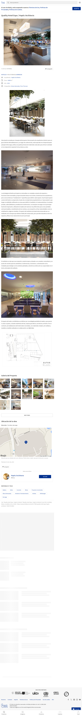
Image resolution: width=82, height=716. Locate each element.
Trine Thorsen (24, 86)
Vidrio (11, 490)
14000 (9, 80)
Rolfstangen (43, 493)
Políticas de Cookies (15, 10)
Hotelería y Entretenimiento (21, 493)
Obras (26, 490)
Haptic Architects (15, 77)
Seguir (45, 476)
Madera (4, 490)
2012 (8, 83)
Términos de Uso (34, 7)
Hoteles (4, 74)
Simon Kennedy (15, 86)
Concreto (19, 490)
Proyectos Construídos (37, 490)
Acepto (76, 8)
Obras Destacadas (7, 493)
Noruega (19, 74)
